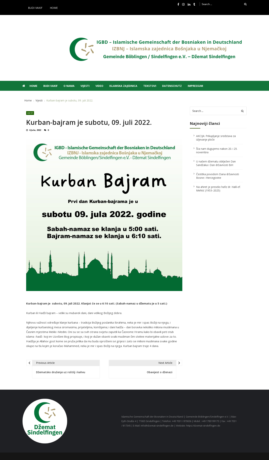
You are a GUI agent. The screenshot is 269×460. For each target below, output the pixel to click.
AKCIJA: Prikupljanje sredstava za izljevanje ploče (216, 137)
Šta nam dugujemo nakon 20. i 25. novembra (216, 150)
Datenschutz (172, 86)
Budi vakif (35, 8)
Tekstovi (149, 86)
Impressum (195, 86)
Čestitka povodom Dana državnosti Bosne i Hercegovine (217, 175)
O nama (69, 86)
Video (99, 86)
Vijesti (85, 86)
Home (54, 8)
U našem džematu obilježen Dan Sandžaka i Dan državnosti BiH (216, 163)
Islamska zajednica (123, 86)
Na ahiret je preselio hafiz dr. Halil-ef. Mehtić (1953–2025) (218, 188)
